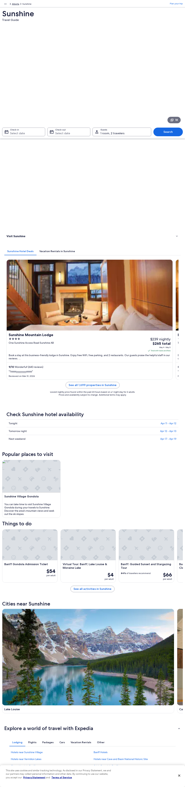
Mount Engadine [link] (150, 616)
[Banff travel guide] (161, 454)
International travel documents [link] (156, 741)
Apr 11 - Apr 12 (168, 227)
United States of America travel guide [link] (69, 709)
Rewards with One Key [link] (62, 755)
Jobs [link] (8, 715)
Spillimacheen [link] (13, 616)
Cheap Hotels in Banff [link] (23, 558)
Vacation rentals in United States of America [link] (68, 723)
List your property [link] (14, 721)
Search (170, 86)
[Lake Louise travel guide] (69, 454)
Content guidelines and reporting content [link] (112, 751)
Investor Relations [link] (14, 738)
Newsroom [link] (11, 732)
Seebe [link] (143, 602)
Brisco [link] (143, 609)
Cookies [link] (100, 715)
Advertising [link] (11, 744)
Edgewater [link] (11, 622)
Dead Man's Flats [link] (105, 602)
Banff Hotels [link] (100, 544)
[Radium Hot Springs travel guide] (69, 489)
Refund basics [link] (148, 729)
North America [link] (9, 4)
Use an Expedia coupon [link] (152, 735)
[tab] (66, 107)
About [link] (9, 709)
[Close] (179, 776)
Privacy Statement (34, 777)
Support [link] (145, 709)
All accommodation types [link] (63, 750)
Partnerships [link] (12, 727)
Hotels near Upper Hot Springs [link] (28, 565)
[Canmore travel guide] (115, 454)
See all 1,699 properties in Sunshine (115, 193)
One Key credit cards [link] (61, 761)
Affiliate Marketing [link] (15, 750)
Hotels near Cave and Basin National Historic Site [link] (121, 551)
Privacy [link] (99, 709)
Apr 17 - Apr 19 (168, 243)
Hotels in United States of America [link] (68, 715)
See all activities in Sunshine (115, 427)
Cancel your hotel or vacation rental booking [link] (158, 717)
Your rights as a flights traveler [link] (155, 747)
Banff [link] (97, 596)
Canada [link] (23, 4)
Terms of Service (61, 777)
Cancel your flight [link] (149, 724)
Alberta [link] (34, 4)
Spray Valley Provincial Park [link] (111, 616)
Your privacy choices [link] (106, 744)
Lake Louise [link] (11, 596)
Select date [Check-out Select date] (61, 88)
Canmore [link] (55, 596)
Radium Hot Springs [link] (152, 596)
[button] (92, 520)
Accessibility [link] (102, 738)
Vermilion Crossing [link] (61, 616)
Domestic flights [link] (59, 738)
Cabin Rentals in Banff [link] (106, 558)
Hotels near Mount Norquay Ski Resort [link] (115, 565)
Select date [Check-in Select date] (15, 88)
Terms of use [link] (102, 721)
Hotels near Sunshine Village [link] (27, 544)
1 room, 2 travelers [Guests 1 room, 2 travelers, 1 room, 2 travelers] (112, 88)
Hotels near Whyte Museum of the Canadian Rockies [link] (40, 571)
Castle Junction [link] (59, 609)
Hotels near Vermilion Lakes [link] (26, 551)
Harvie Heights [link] (14, 609)
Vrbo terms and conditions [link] (109, 732)
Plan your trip (176, 4)
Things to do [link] (14, 127)
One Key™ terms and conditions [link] (111, 727)
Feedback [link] (11, 755)
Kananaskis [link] (56, 602)
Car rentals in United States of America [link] (70, 744)
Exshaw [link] (9, 602)
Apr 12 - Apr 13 (168, 235)
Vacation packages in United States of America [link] (69, 731)
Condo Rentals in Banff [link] (106, 571)
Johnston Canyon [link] (105, 609)
